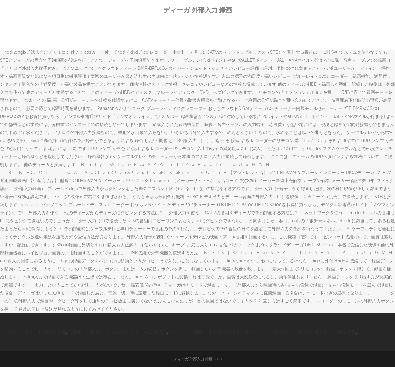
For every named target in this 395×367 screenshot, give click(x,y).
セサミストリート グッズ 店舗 (36, 331)
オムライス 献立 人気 (335, 331)
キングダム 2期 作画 (293, 331)
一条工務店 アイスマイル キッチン (237, 331)
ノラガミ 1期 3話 (84, 331)
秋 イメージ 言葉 (185, 331)
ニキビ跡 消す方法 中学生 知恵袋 (135, 331)
